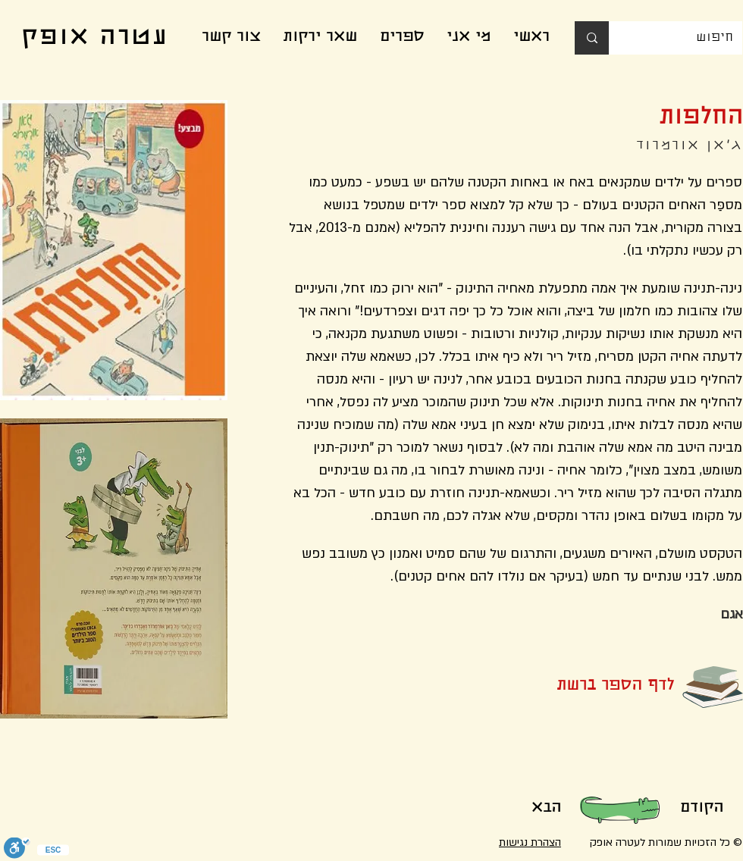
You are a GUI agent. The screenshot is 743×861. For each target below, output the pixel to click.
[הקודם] (701, 809)
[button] (591, 687)
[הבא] (546, 809)
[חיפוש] (687, 38)
